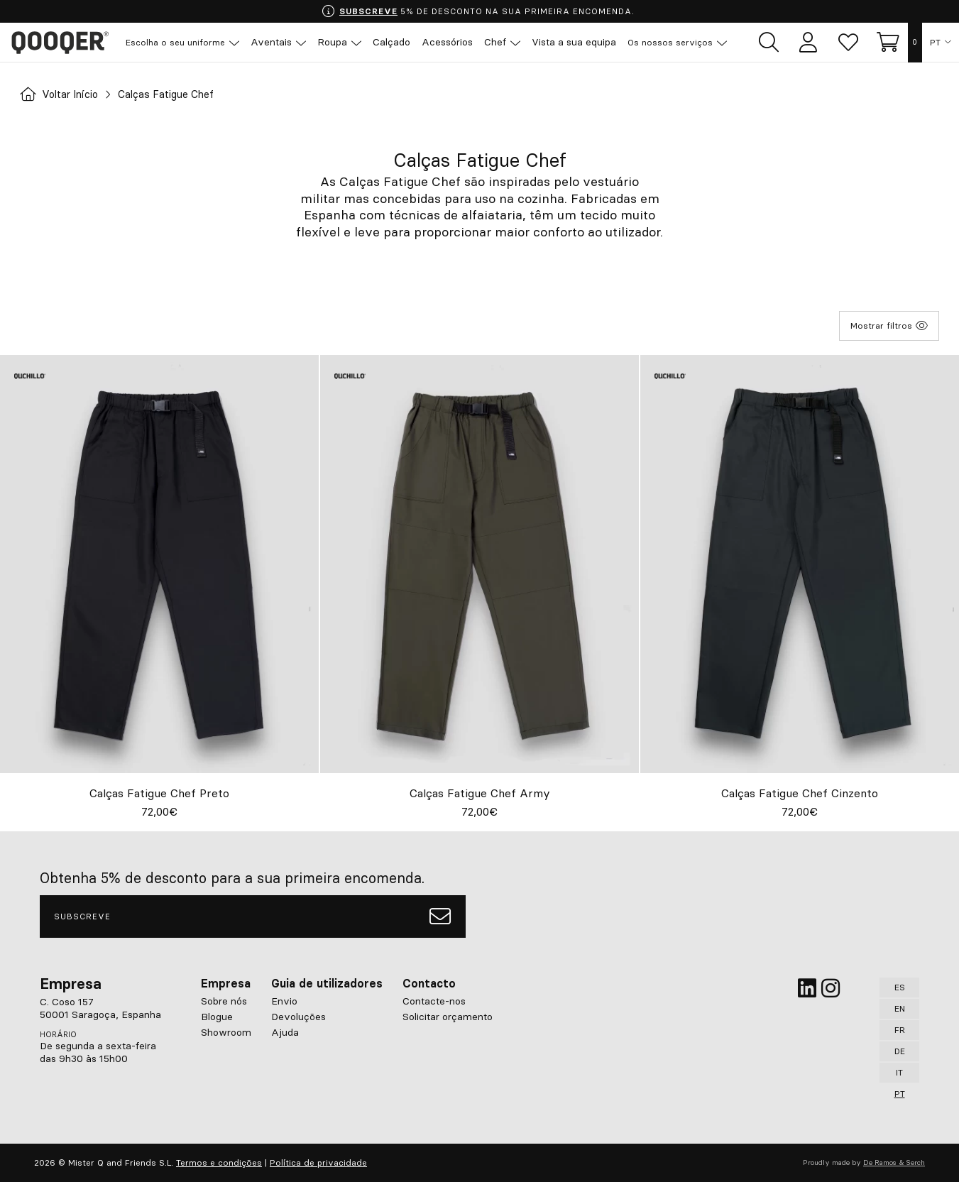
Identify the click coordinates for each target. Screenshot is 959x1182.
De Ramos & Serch (894, 1162)
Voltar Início (63, 94)
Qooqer (64, 42)
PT (936, 42)
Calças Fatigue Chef (180, 94)
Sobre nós (224, 1001)
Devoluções (298, 1016)
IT (899, 1072)
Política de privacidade (318, 1162)
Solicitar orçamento (447, 1016)
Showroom (226, 1032)
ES (899, 987)
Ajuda (285, 1032)
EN (899, 1008)
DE (899, 1051)
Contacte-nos (434, 1001)
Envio (284, 1001)
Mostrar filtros (889, 326)
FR (899, 1029)
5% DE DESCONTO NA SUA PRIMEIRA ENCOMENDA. (478, 11)
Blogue (217, 1016)
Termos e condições (219, 1162)
